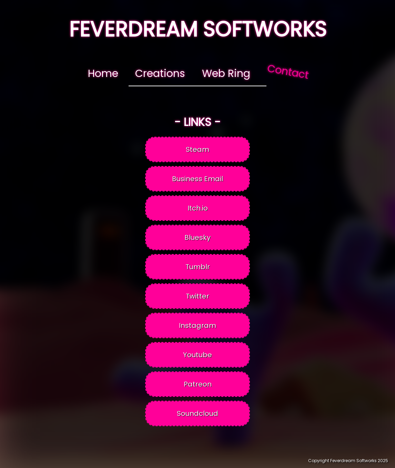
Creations (160, 73)
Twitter (197, 296)
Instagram (197, 325)
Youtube (197, 355)
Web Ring (226, 73)
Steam (197, 149)
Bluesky (197, 237)
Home (103, 73)
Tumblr (197, 267)
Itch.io (198, 208)
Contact (288, 71)
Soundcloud (197, 413)
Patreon (198, 384)
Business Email (197, 179)
